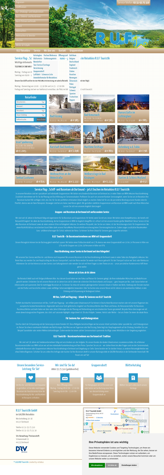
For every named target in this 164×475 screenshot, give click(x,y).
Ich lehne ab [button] (112, 465)
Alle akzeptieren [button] (97, 465)
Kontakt (62, 51)
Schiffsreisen (21, 7)
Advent (19, 26)
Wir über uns (49, 51)
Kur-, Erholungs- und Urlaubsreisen (29, 12)
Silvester (19, 40)
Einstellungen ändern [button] (129, 465)
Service (37, 51)
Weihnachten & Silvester (25, 36)
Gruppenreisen (76, 51)
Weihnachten (21, 31)
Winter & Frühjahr (23, 45)
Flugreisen (20, 2)
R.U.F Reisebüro (23, 51)
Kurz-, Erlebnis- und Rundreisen (28, 16)
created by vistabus (36, 463)
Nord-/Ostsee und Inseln (26, 21)
